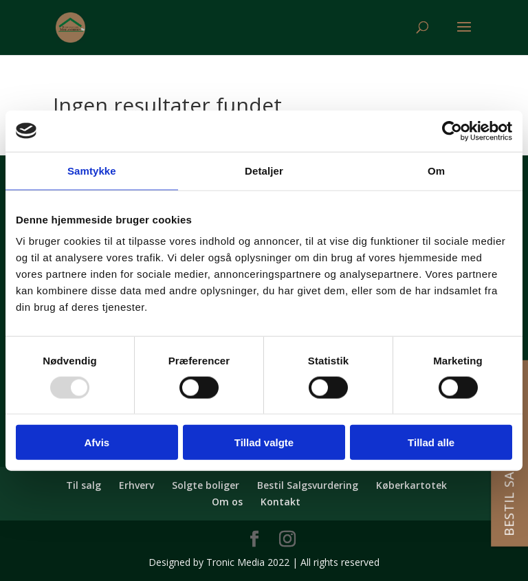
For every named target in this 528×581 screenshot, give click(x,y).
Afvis (96, 442)
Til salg (83, 485)
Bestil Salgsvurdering (307, 485)
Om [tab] (436, 170)
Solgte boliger (205, 485)
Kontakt (280, 501)
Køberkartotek (411, 485)
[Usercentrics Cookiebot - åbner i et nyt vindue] (452, 130)
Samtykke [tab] (91, 170)
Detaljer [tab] (264, 170)
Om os (227, 501)
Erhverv (136, 485)
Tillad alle (431, 442)
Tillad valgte (264, 442)
